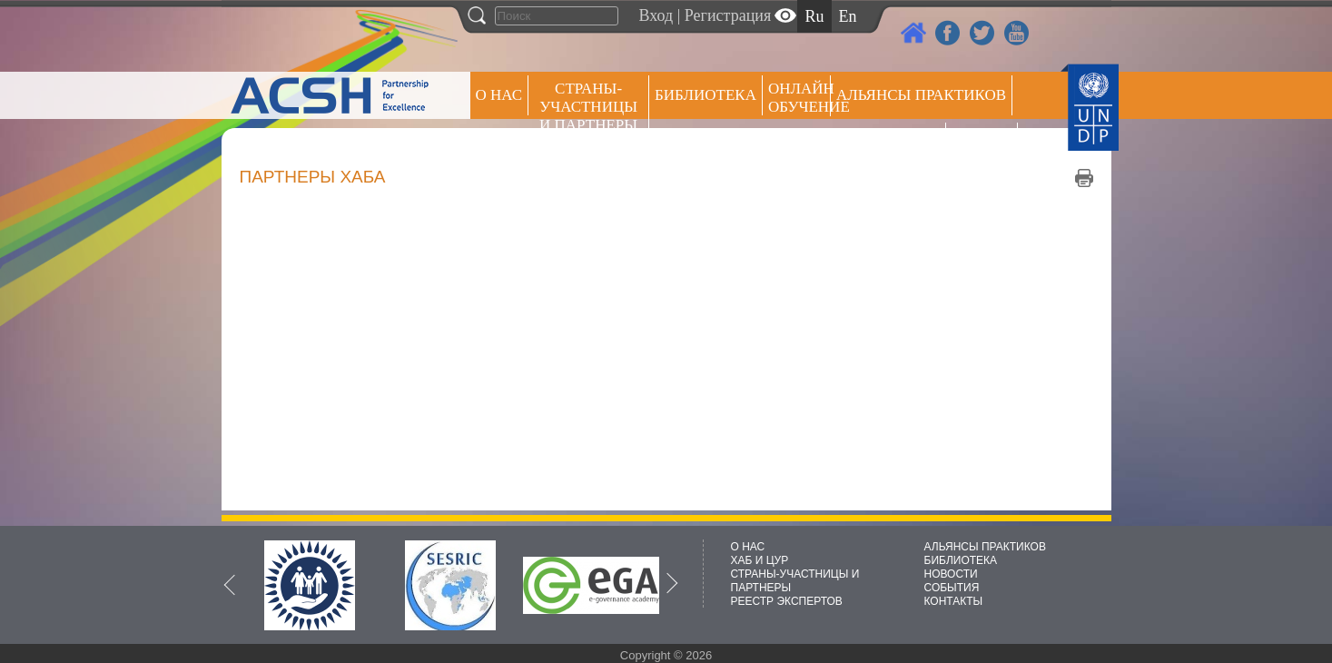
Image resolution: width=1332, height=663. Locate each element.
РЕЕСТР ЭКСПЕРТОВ (985, 145)
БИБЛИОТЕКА (961, 560)
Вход (656, 15)
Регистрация (728, 15)
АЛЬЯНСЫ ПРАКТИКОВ (985, 546)
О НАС (499, 95)
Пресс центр (888, 142)
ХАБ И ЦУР (760, 560)
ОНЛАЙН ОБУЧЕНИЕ (799, 97)
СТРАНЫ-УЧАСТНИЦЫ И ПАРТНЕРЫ (588, 107)
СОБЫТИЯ (952, 587)
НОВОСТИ (951, 574)
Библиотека (705, 95)
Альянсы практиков (921, 95)
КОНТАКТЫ (953, 601)
